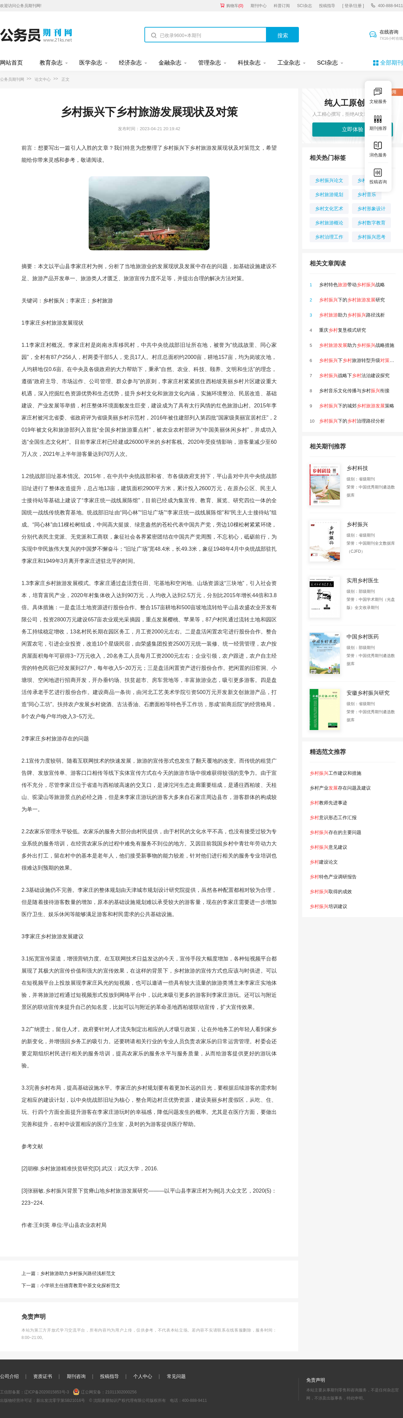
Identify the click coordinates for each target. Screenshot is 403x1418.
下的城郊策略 (356, 405)
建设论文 (324, 862)
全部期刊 (391, 63)
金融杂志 (170, 63)
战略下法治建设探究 (354, 375)
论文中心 (43, 79)
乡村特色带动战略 (352, 284)
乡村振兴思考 (371, 237)
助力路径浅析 (352, 315)
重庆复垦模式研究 (342, 330)
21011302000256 (120, 1392)
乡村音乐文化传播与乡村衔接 (354, 390)
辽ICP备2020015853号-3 (46, 1392)
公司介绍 (9, 1376)
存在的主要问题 (335, 832)
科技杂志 (249, 63)
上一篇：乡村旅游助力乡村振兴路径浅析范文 (68, 1273)
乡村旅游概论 (329, 222)
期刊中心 (259, 5)
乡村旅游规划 (329, 194)
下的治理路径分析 (352, 421)
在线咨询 (391, 35)
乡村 (48, 300)
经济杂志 (130, 63)
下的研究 (352, 299)
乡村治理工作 (329, 237)
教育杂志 (51, 63)
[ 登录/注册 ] (353, 5)
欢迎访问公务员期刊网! (20, 5)
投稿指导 (327, 5)
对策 (236, 278)
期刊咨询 (76, 1376)
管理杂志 (209, 63)
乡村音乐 (366, 194)
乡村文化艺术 (329, 208)
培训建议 (328, 906)
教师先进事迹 (328, 802)
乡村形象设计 (371, 208)
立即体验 (352, 129)
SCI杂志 (304, 5)
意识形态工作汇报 (333, 817)
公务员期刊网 (12, 79)
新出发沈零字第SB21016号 (60, 1400)
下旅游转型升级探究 (359, 360)
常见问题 (176, 1376)
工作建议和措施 (335, 773)
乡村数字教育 (371, 222)
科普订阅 (282, 5)
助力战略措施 (356, 345)
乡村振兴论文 (329, 180)
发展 (67, 323)
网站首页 (11, 63)
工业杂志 (288, 63)
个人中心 (142, 1376)
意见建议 (328, 847)
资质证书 (42, 1376)
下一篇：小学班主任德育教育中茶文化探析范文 (70, 1285)
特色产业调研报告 (333, 876)
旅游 (107, 300)
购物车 (234, 5)
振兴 (59, 300)
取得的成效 (331, 891)
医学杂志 (90, 63)
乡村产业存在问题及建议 (340, 788)
